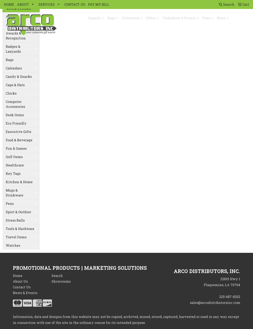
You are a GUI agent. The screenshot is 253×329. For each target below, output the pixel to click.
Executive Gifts (18, 131)
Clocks (11, 93)
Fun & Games (16, 148)
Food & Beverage (19, 140)
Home (17, 275)
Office (151, 18)
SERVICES (46, 4)
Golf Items (14, 157)
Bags (111, 18)
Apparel (94, 18)
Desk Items (15, 115)
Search (226, 4)
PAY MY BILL (98, 4)
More (221, 18)
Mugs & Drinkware (14, 192)
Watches (13, 245)
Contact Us (22, 287)
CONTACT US (74, 4)
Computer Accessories (15, 104)
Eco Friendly (16, 123)
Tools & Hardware (20, 228)
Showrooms (61, 281)
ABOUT (23, 4)
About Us (20, 281)
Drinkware (130, 18)
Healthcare (15, 165)
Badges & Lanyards (13, 49)
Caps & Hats (15, 85)
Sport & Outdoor (18, 212)
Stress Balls (15, 220)
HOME (9, 4)
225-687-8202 (229, 296)
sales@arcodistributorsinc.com (215, 302)
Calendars (14, 68)
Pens (206, 18)
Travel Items (16, 237)
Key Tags (13, 173)
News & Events (25, 293)
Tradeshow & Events (179, 18)
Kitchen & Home (19, 182)
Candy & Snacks (19, 76)
